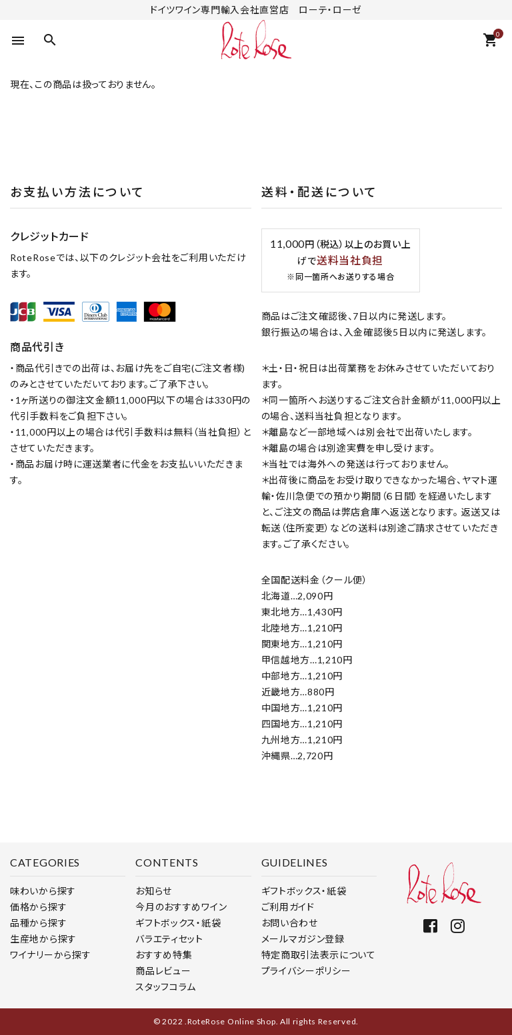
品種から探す (38, 922)
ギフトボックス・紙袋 (178, 922)
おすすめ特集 (163, 954)
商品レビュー (163, 970)
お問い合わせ (289, 922)
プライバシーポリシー (306, 970)
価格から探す (38, 906)
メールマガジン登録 (303, 938)
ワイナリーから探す (50, 954)
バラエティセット (169, 938)
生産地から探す (43, 938)
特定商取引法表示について (318, 954)
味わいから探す (43, 890)
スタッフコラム (165, 986)
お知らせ (153, 890)
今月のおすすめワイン (181, 906)
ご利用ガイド (288, 906)
